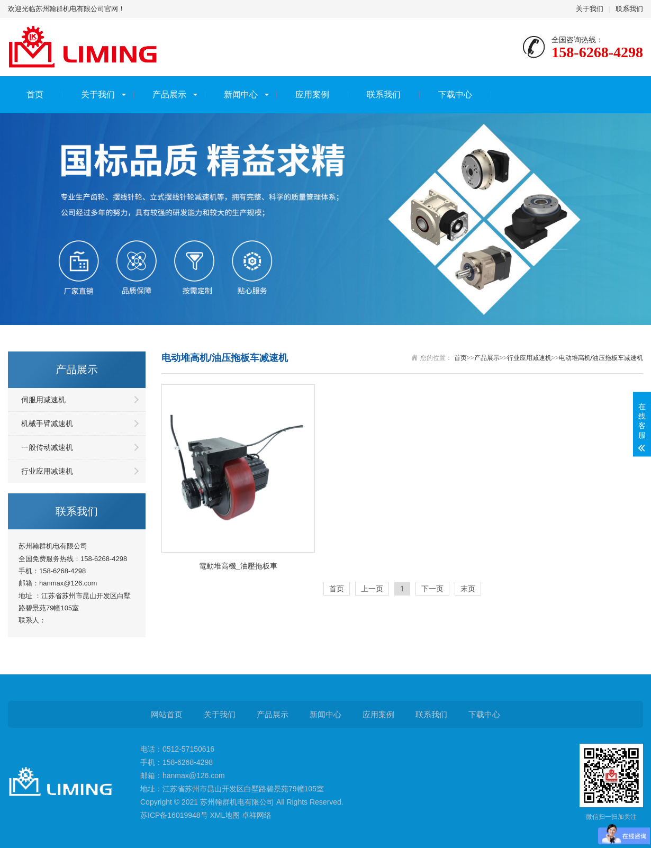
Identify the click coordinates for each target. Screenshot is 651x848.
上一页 (372, 588)
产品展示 (169, 94)
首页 (34, 94)
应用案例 (312, 94)
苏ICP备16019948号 (174, 815)
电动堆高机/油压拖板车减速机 (601, 358)
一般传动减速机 (47, 447)
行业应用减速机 (47, 471)
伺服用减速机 (43, 399)
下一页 (432, 588)
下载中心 (455, 94)
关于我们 (589, 9)
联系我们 (629, 9)
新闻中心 (241, 94)
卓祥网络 (257, 815)
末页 (467, 588)
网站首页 (167, 714)
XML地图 (225, 815)
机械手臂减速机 (47, 423)
